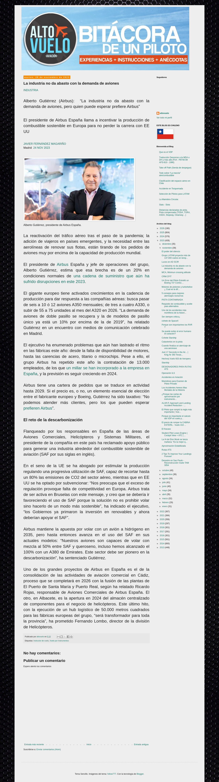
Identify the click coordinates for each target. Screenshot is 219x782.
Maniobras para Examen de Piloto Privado (174, 382)
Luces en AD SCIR (170, 262)
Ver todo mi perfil (164, 117)
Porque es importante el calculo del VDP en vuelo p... (176, 417)
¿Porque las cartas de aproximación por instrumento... (172, 396)
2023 (162, 240)
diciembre (167, 244)
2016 (162, 535)
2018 (162, 527)
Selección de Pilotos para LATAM (174, 194)
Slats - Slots (164, 205)
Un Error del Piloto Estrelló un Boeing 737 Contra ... (175, 281)
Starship (165, 362)
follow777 (111, 774)
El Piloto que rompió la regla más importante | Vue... (177, 410)
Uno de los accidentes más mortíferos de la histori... (174, 311)
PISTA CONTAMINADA (172, 300)
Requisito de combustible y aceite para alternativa (177, 305)
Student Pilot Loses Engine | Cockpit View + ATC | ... (175, 434)
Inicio (89, 744)
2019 (162, 523)
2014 (162, 543)
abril (164, 494)
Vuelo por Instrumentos (59, 641)
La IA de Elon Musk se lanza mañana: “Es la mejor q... (175, 440)
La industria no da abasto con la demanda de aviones (176, 267)
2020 (162, 519)
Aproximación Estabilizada (174, 446)
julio (164, 482)
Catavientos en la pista (172, 342)
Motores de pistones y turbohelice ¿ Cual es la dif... (177, 288)
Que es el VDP (166, 152)
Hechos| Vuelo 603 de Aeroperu (176, 359)
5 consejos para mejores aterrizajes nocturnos (173, 294)
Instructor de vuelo (41, 641)
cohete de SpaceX (170, 321)
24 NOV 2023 (41, 147)
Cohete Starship (169, 338)
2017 (162, 531)
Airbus (62, 264)
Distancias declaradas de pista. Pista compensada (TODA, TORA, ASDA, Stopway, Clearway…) (174, 212)
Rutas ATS (166, 450)
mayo (165, 490)
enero (165, 506)
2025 (162, 232)
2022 (162, 511)
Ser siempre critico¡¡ (171, 317)
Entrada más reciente (34, 744)
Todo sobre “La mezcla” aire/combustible (170, 174)
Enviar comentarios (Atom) (48, 749)
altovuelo (164, 113)
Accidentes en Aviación (172, 377)
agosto (165, 478)
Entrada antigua (141, 744)
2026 (162, 228)
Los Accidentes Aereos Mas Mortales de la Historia (174, 388)
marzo (165, 498)
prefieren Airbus (37, 408)
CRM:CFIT (166, 276)
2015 (162, 539)
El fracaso (166, 429)
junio (164, 486)
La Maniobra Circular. (169, 199)
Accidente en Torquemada (171, 188)
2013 (162, 547)
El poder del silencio (171, 251)
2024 (162, 236)
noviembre (167, 248)
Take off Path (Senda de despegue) (175, 168)
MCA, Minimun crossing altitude (176, 272)
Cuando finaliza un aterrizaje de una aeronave (176, 346)
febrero (165, 502)
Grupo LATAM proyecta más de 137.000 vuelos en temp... (176, 256)
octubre (166, 470)
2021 (162, 515)
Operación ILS (168, 373)
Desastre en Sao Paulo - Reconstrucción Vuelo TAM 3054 (175, 463)
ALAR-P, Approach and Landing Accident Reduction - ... (176, 404)
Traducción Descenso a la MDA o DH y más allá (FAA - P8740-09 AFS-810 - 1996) (174, 160)
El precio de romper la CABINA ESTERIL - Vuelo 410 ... (176, 423)
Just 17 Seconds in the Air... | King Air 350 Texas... (175, 353)
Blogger (140, 774)
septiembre (167, 474)
